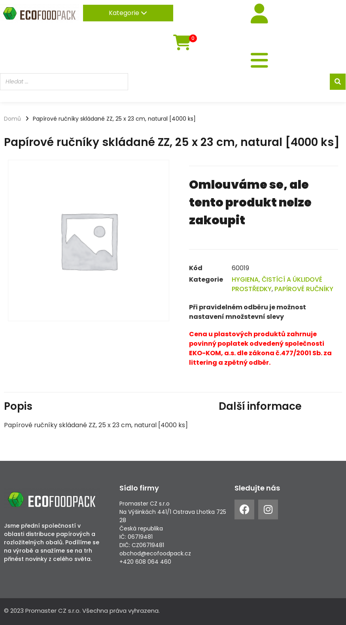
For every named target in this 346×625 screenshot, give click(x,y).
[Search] (338, 82)
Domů (12, 119)
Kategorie (128, 12)
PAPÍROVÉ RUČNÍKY (303, 289)
